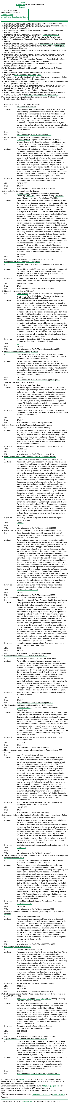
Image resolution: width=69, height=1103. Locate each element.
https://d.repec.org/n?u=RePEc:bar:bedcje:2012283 (36, 528)
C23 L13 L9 (21, 848)
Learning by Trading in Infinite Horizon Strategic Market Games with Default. (33, 55)
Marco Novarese (42, 1088)
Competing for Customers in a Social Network (21, 30)
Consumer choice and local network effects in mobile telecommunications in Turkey (35, 77)
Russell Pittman (7, 15)
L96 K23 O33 (22, 807)
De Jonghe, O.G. (40, 95)
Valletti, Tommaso (11, 66)
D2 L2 (19, 648)
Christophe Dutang (57, 97)
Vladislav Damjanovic (51, 35)
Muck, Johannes (20, 75)
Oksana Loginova (59, 26)
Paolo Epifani (55, 37)
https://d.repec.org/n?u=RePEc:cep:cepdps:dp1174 (36, 423)
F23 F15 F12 (22, 417)
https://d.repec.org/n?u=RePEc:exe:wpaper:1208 (35, 289)
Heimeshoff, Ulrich (34, 75)
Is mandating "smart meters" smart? (17, 90)
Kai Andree (48, 24)
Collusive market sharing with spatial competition (22, 24)
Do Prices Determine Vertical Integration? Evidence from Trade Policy (30, 59)
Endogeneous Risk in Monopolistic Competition (22, 35)
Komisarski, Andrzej (19, 48)
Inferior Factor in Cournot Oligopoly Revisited (21, 39)
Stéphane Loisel (27, 99)
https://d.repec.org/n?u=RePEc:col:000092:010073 (36, 944)
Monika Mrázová (46, 44)
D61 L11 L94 (22, 986)
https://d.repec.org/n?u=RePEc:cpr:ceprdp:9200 (35, 653)
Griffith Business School (41, 1095)
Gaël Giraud (23, 57)
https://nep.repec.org (51, 1086)
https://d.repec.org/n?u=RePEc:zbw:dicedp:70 (34, 853)
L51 (18, 697)
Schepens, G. (53, 95)
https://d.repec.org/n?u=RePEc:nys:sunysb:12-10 (35, 259)
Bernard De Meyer (11, 32)
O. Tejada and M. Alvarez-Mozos (29, 459)
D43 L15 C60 (22, 449)
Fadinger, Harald (28, 61)
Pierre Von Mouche (39, 356)
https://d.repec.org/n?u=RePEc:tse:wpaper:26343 (35, 991)
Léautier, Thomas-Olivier (43, 90)
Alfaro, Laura (22, 600)
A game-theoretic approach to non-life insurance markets (25, 97)
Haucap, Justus (39, 79)
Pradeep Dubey (48, 30)
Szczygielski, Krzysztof (25, 428)
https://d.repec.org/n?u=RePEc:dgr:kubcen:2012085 (36, 1036)
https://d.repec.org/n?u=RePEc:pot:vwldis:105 (34, 135)
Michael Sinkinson (24, 708)
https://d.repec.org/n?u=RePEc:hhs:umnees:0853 (35, 909)
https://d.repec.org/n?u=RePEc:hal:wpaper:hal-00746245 (38, 1074)
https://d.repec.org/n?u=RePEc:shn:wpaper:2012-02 (36, 188)
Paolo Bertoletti (43, 37)
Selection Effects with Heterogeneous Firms (20, 44)
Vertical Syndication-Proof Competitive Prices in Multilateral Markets (30, 50)
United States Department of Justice (14, 17)
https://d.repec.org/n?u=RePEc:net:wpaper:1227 (35, 747)
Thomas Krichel (27, 1101)
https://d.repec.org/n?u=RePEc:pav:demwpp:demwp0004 (38, 349)
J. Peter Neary (59, 44)
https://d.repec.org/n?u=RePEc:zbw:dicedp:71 (34, 812)
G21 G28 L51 (22, 1031)
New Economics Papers (20, 5)
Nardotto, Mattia (56, 64)
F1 (18, 344)
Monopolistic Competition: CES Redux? (19, 37)
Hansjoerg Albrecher (12, 99)
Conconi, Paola (15, 61)
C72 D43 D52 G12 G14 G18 (27, 590)
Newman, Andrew (42, 61)
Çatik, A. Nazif (27, 79)
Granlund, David (33, 83)
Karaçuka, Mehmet (14, 79)
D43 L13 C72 (22, 183)
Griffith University (58, 1095)
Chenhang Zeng (23, 28)
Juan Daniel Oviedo (31, 88)
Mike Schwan (58, 24)
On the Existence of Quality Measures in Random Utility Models (28, 46)
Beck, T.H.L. (28, 95)
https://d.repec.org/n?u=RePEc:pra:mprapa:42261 (35, 454)
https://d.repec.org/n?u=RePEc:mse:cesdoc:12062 (36, 595)
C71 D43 (20, 523)
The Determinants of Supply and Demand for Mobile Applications (28, 68)
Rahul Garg (58, 30)
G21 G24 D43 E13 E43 (25, 283)
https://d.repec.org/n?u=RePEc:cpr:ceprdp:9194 (35, 703)
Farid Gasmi (18, 88)
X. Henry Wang (10, 28)
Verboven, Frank (25, 66)
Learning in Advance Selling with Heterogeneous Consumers (27, 26)
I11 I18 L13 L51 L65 (24, 904)
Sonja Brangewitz (11, 57)
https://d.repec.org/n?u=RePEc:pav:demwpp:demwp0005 (38, 380)
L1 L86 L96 (21, 742)
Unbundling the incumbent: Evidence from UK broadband (25, 64)
